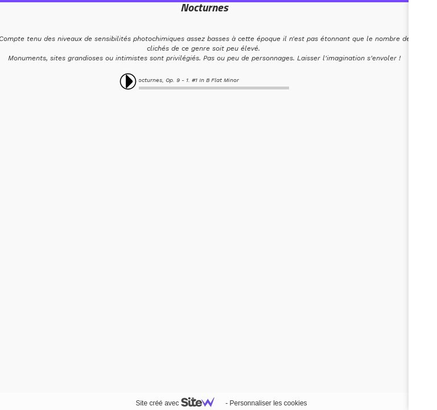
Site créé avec (179, 403)
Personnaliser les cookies (268, 403)
